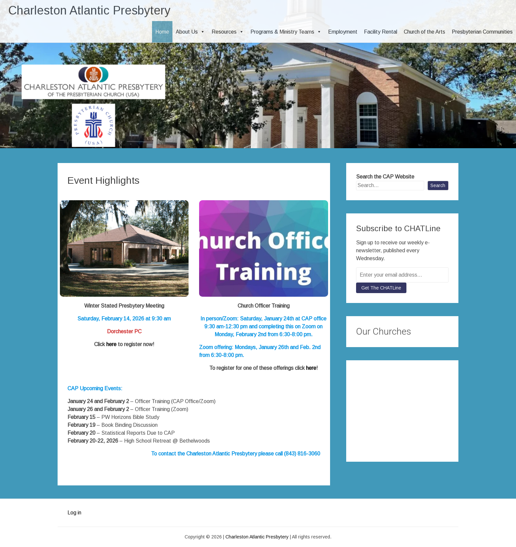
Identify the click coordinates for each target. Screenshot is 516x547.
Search (437, 185)
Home (162, 32)
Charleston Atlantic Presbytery (89, 10)
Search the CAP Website (385, 176)
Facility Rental (380, 32)
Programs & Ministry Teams (286, 31)
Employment (342, 32)
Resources (228, 31)
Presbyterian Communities (482, 32)
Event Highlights (103, 180)
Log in (74, 512)
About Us (190, 31)
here (111, 344)
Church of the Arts (424, 32)
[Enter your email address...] (402, 275)
